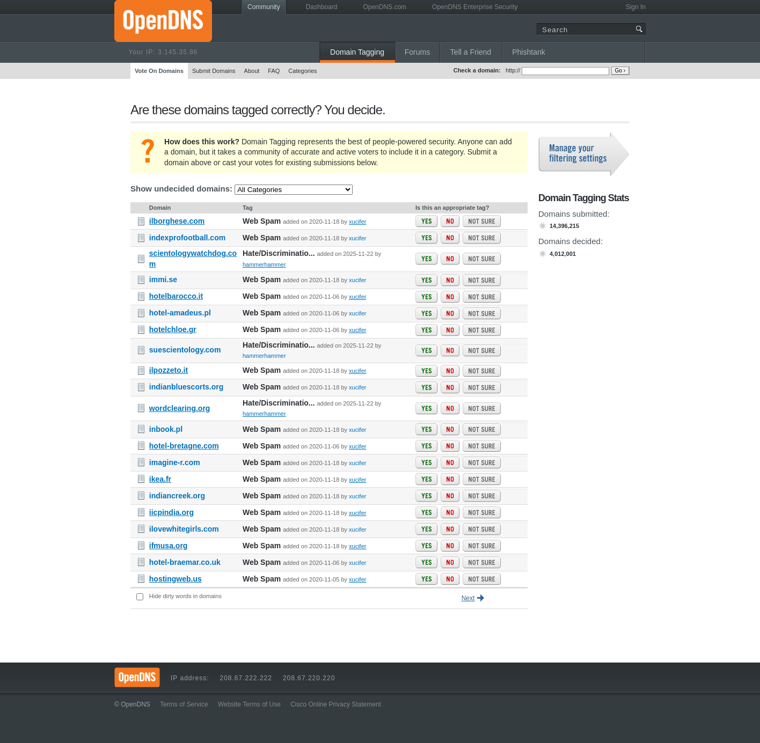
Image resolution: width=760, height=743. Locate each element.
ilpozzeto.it (168, 370)
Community (263, 7)
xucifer (357, 221)
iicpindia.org (171, 512)
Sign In (636, 7)
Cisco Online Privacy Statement (335, 704)
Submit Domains (214, 71)
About (252, 71)
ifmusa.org (168, 545)
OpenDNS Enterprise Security (474, 7)
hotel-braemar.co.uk (185, 562)
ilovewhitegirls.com (184, 529)
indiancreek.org (177, 495)
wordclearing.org (179, 408)
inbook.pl (165, 429)
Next (468, 598)
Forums (417, 52)
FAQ (274, 71)
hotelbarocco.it (176, 296)
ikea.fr (160, 479)
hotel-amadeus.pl (180, 312)
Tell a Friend (470, 52)
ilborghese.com (176, 221)
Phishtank (528, 52)
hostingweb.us (175, 579)
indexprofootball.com (187, 237)
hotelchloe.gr (172, 329)
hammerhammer (264, 264)
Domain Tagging (357, 52)
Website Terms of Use (249, 704)
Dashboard (322, 7)
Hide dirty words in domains (185, 596)
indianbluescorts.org (186, 386)
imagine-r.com (174, 462)
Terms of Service (184, 704)
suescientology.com (185, 349)
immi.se (163, 279)
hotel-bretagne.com (184, 446)
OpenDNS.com (384, 7)
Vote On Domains (159, 71)
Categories (302, 71)
